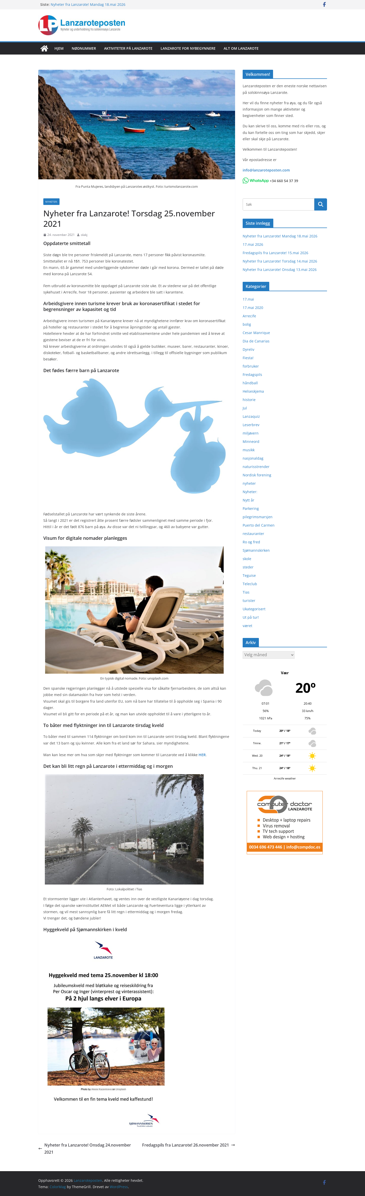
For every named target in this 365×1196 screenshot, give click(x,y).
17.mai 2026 (253, 244)
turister (249, 600)
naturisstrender (256, 466)
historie (249, 399)
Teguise (249, 575)
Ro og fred (251, 542)
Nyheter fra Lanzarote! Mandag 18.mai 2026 (88, 4)
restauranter (253, 533)
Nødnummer (84, 48)
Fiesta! (248, 357)
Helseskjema (253, 391)
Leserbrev (251, 424)
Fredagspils (252, 374)
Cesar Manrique (256, 332)
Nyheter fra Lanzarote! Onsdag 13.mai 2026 (280, 269)
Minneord (251, 441)
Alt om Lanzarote (241, 48)
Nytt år (248, 500)
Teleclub (250, 583)
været (247, 625)
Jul (245, 408)
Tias (246, 592)
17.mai (248, 299)
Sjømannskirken (256, 550)
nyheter (249, 483)
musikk (249, 449)
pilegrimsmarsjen (258, 516)
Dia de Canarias (256, 341)
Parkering (251, 508)
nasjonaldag (253, 458)
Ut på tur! (251, 617)
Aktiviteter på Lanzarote (128, 48)
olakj (84, 235)
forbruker (251, 366)
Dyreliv (248, 349)
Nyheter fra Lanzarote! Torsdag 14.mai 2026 (280, 261)
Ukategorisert (254, 608)
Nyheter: (51, 201)
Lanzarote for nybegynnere (188, 48)
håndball (250, 382)
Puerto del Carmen (259, 525)
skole (247, 558)
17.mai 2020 (253, 307)
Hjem (59, 48)
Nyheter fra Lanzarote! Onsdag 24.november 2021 (84, 1148)
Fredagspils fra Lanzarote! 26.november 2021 (188, 1145)
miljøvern (251, 433)
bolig (247, 324)
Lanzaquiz (251, 416)
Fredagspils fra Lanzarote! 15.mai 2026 (275, 252)
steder (248, 567)
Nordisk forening (257, 475)
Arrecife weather (285, 778)
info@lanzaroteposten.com (266, 170)
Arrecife (249, 316)
